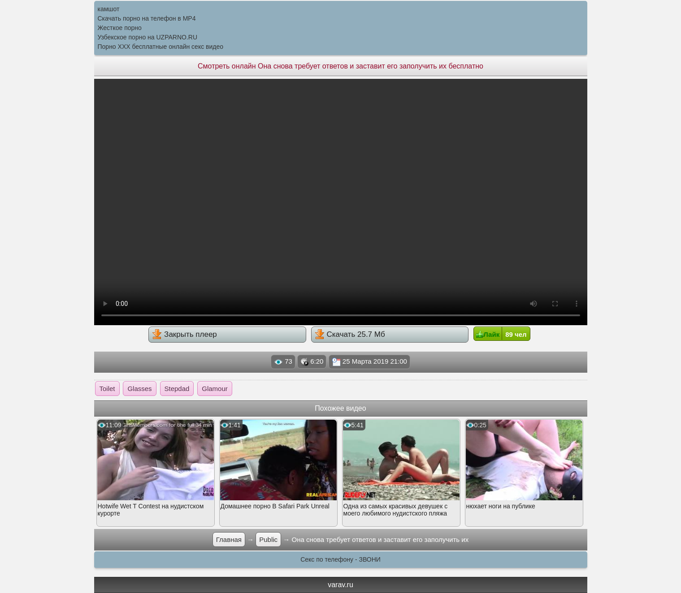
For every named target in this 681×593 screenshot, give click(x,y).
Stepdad (177, 388)
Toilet (107, 388)
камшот (109, 9)
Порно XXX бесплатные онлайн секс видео (161, 46)
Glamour (215, 388)
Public (268, 539)
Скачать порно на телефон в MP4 (147, 18)
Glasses (139, 388)
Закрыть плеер (184, 334)
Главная (229, 539)
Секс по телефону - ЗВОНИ (340, 559)
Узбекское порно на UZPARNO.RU (148, 37)
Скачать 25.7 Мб (350, 334)
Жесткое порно (120, 27)
